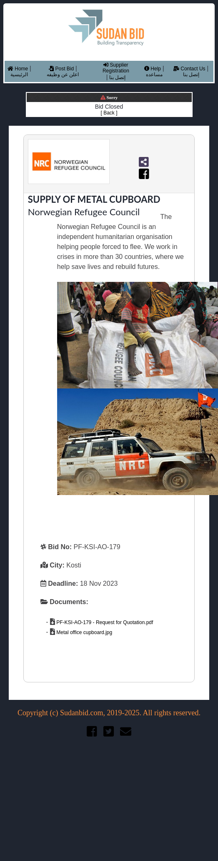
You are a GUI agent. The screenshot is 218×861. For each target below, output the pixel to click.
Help (152, 69)
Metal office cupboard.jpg (83, 632)
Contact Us (189, 69)
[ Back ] (108, 113)
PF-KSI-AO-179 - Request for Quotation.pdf (104, 622)
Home (18, 69)
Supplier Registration (116, 68)
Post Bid (61, 69)
